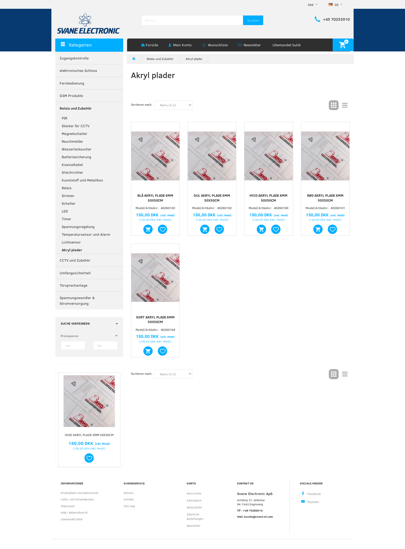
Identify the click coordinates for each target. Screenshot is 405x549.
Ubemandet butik (286, 44)
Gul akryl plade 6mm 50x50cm (212, 198)
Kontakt (129, 499)
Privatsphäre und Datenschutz (79, 493)
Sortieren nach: (141, 104)
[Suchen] (253, 20)
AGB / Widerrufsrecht (74, 512)
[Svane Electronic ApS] (89, 23)
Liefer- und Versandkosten (77, 499)
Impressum (68, 506)
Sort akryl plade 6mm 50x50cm (155, 319)
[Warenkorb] (343, 45)
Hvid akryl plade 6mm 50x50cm (89, 435)
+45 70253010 (336, 19)
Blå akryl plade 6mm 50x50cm (155, 198)
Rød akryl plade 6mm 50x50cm (325, 198)
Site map (129, 506)
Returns (129, 493)
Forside (152, 44)
